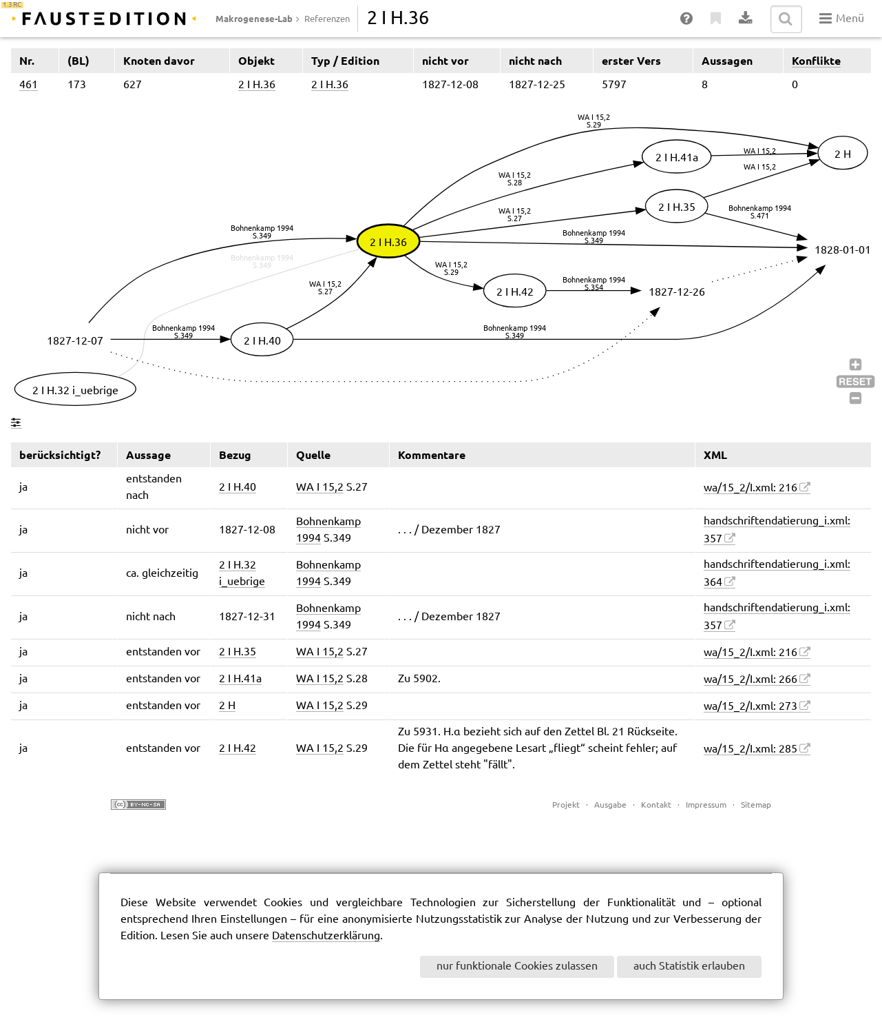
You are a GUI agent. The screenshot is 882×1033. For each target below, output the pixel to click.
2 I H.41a (240, 679)
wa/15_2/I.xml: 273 (750, 707)
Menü (841, 18)
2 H (227, 706)
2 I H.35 (237, 652)
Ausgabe (610, 805)
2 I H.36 (256, 85)
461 (28, 85)
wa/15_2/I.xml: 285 (750, 749)
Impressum (706, 805)
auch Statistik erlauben (689, 966)
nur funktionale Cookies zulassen (517, 966)
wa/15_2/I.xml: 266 (750, 680)
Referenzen (327, 19)
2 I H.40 (237, 487)
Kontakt (656, 805)
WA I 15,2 (320, 487)
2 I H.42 (237, 749)
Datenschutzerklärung (326, 936)
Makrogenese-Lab (254, 18)
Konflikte (816, 60)
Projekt (566, 805)
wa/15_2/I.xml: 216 (750, 488)
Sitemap (756, 805)
